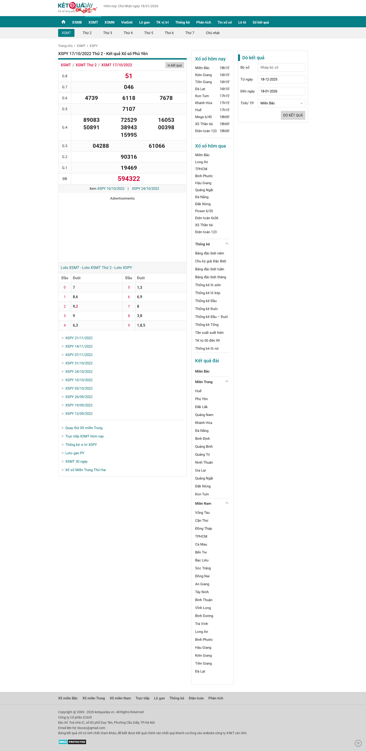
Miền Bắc (202, 68)
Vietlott (127, 22)
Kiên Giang (203, 75)
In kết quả (175, 65)
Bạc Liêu (201, 560)
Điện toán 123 (206, 131)
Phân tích (203, 22)
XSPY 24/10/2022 (145, 189)
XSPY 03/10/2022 (78, 388)
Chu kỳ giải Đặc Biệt (210, 261)
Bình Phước (204, 176)
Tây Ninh (202, 592)
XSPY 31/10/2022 (78, 363)
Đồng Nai (202, 576)
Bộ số (245, 67)
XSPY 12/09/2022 (78, 414)
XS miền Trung (93, 698)
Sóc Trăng (203, 568)
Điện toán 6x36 (206, 218)
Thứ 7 (189, 33)
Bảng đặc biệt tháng (210, 277)
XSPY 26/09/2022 (78, 397)
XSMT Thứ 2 (86, 65)
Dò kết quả (293, 115)
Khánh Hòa (203, 103)
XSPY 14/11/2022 (78, 346)
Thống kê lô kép (207, 293)
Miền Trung (204, 382)
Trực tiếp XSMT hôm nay (84, 436)
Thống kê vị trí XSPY (81, 445)
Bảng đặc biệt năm (209, 253)
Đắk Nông (203, 204)
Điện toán (196, 698)
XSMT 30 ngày (76, 461)
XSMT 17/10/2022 (116, 65)
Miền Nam (203, 503)
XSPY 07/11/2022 (78, 355)
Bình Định (202, 439)
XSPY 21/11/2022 (78, 338)
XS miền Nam (120, 698)
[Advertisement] (122, 230)
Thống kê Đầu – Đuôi (211, 317)
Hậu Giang (203, 183)
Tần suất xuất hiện (209, 333)
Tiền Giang (203, 82)
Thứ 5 (148, 33)
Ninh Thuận (204, 462)
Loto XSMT (70, 267)
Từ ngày (246, 79)
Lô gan (144, 22)
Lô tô (242, 22)
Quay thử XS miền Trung (83, 428)
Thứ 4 (128, 33)
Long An (201, 162)
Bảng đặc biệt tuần (209, 269)
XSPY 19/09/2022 (78, 405)
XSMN (110, 22)
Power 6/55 (204, 211)
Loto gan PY (74, 453)
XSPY (94, 46)
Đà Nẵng (201, 197)
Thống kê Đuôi (206, 309)
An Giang (202, 584)
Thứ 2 (87, 33)
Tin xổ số (225, 22)
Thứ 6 (169, 33)
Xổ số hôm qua (210, 146)
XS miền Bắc (68, 698)
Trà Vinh (201, 624)
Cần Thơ (201, 520)
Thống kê (182, 22)
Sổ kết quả (261, 22)
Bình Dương (204, 616)
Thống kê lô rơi (207, 348)
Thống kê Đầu (206, 301)
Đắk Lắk (201, 407)
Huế (198, 110)
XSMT (93, 22)
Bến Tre (201, 552)
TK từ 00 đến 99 (207, 340)
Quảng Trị (202, 454)
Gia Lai (200, 470)
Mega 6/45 (203, 117)
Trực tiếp (142, 698)
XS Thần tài (204, 124)
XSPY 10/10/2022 (110, 189)
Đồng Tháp (203, 528)
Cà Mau (201, 544)
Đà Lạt (200, 89)
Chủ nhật (213, 33)
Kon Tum (202, 96)
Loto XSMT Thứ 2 (97, 267)
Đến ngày (247, 91)
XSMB (77, 22)
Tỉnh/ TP (247, 103)
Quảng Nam (204, 415)
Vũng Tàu (202, 513)
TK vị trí (162, 22)
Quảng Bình (204, 446)
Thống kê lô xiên (208, 285)
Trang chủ (65, 46)
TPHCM (201, 169)
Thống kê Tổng (206, 325)
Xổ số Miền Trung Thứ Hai (85, 470)
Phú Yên (201, 399)
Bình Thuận (203, 600)
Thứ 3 (107, 33)
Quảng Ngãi (204, 190)
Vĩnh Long (203, 608)
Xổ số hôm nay (210, 59)
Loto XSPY (123, 267)
